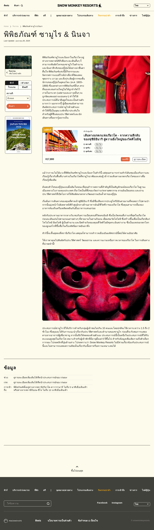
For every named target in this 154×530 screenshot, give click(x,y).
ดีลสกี (25, 87)
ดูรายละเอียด (140, 159)
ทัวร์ (6, 15)
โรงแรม (12, 87)
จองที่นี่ (125, 159)
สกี (44, 15)
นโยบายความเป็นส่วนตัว (59, 520)
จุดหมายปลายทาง (64, 15)
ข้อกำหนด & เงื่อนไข (88, 520)
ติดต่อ (6, 5)
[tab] (11, 83)
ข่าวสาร (133, 15)
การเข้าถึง (120, 15)
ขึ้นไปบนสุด (77, 469)
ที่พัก (36, 15)
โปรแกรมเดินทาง (85, 15)
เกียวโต (98, 144)
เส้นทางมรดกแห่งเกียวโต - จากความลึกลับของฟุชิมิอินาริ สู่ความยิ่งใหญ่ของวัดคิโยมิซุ (112, 137)
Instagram (117, 502)
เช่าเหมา (25, 83)
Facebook (102, 502)
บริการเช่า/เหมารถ (20, 15)
